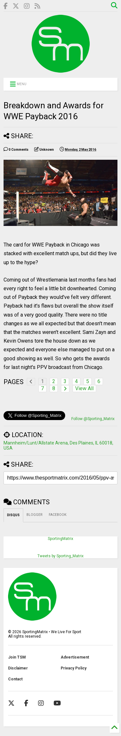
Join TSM (17, 657)
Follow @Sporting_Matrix (93, 419)
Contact (15, 679)
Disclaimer (18, 668)
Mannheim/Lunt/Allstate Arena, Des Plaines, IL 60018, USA (58, 445)
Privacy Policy (73, 668)
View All (84, 388)
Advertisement (75, 657)
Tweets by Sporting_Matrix (60, 556)
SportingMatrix (60, 538)
